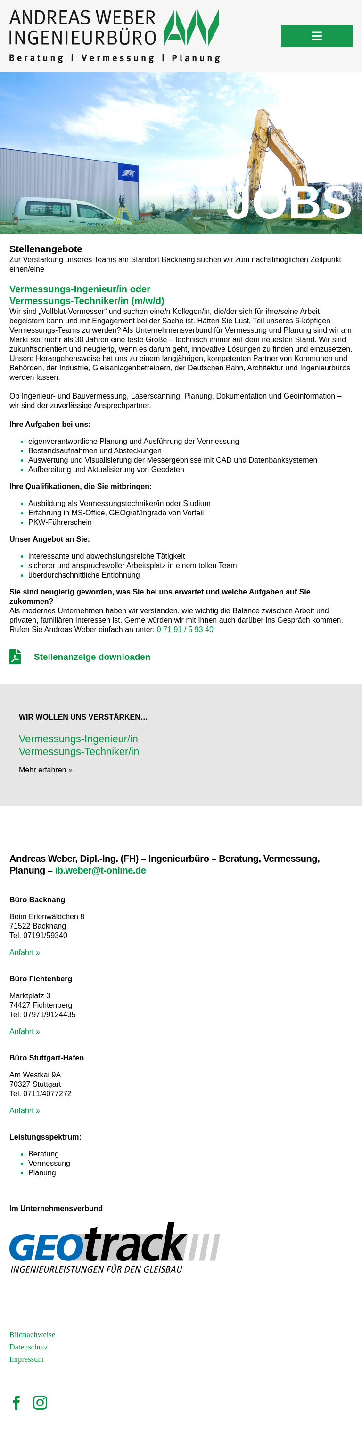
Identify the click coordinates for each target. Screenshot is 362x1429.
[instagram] (40, 1403)
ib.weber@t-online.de (100, 870)
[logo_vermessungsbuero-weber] (114, 13)
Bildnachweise (32, 1335)
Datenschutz (28, 1347)
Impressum (26, 1359)
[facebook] (16, 1403)
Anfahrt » (24, 952)
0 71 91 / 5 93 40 (185, 630)
